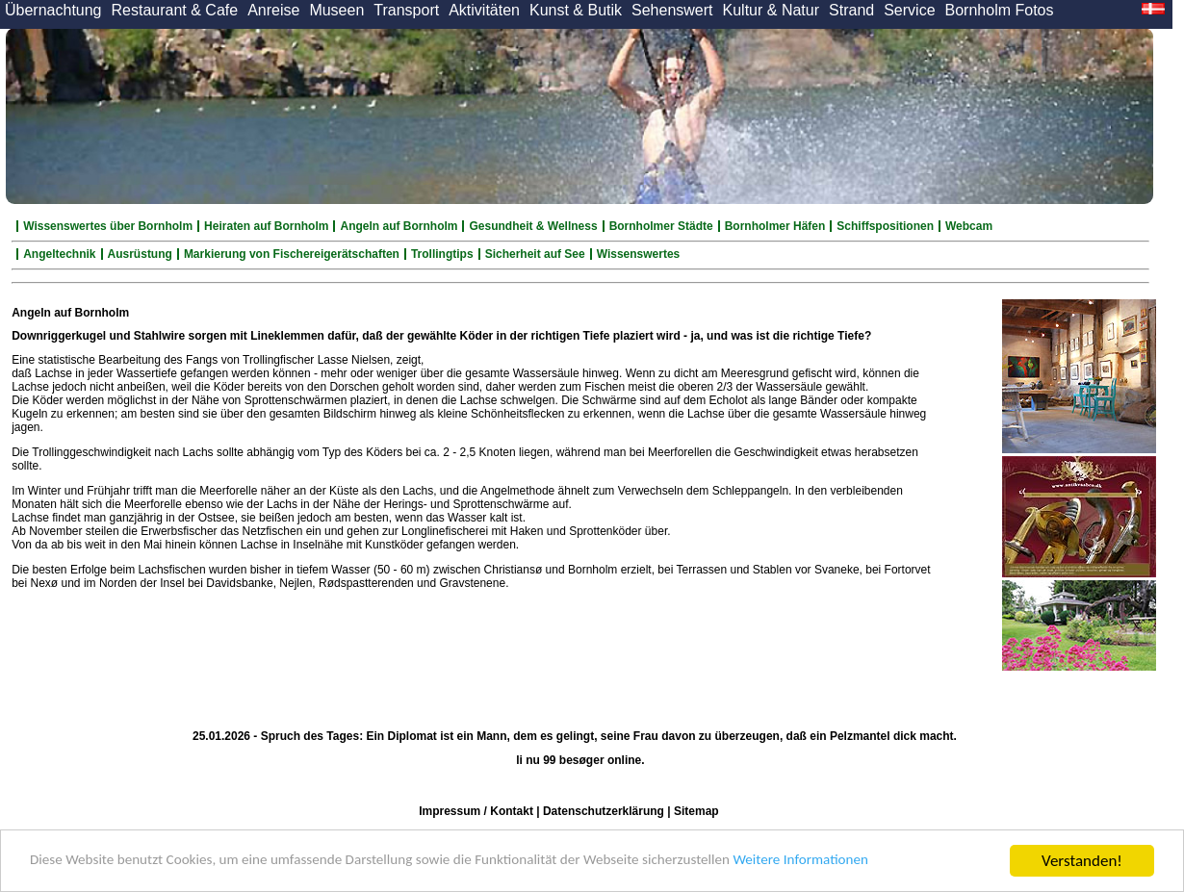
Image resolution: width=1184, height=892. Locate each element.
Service (909, 10)
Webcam (968, 226)
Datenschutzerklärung (603, 811)
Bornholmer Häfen (775, 226)
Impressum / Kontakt (476, 811)
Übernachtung (53, 10)
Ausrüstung (140, 254)
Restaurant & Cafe (175, 10)
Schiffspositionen (885, 226)
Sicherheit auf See (535, 254)
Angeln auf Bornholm (398, 226)
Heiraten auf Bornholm (266, 226)
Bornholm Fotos (999, 10)
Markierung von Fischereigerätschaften (291, 254)
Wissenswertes (639, 254)
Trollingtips (442, 254)
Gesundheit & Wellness (533, 226)
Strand (851, 10)
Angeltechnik (59, 254)
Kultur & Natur (771, 10)
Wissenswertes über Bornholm (108, 226)
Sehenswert (672, 10)
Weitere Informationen (896, 862)
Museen (336, 10)
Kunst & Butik (575, 10)
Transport (406, 10)
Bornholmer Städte (661, 226)
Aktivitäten (484, 10)
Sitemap (696, 811)
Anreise (273, 10)
